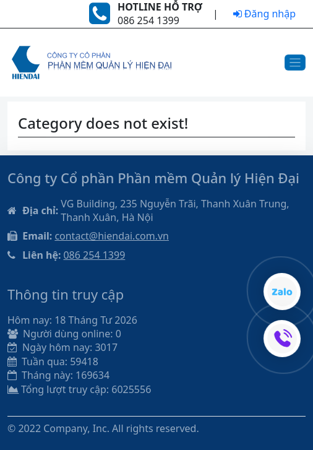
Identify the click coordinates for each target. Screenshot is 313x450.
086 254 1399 (94, 255)
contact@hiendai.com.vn (111, 236)
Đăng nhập (264, 13)
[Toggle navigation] (295, 62)
